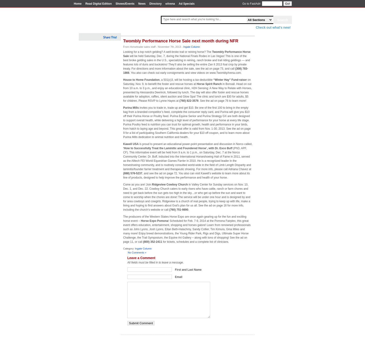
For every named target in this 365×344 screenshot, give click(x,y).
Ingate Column (191, 46)
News (141, 3)
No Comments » (137, 252)
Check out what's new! (273, 27)
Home (77, 3)
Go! (287, 3)
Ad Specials (187, 3)
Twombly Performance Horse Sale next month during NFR (180, 41)
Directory (155, 3)
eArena (170, 3)
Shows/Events (124, 3)
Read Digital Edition (98, 3)
